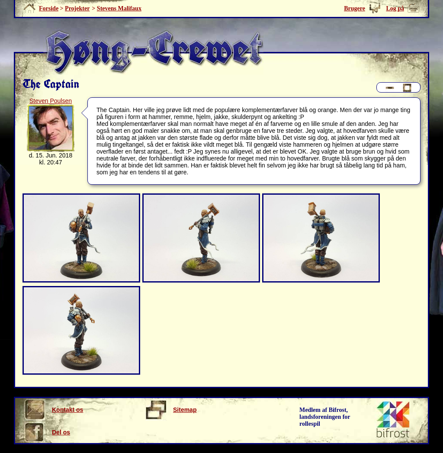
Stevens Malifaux (119, 8)
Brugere (354, 8)
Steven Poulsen (50, 100)
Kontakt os (53, 410)
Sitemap (170, 410)
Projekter (77, 8)
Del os (47, 432)
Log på (395, 8)
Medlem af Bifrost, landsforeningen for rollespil (324, 417)
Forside (48, 8)
